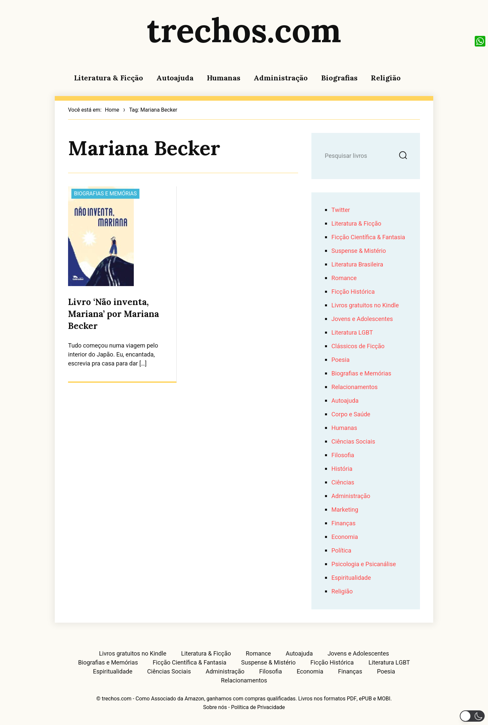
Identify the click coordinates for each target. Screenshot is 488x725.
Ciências (342, 482)
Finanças (343, 523)
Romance (344, 278)
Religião (386, 77)
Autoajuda (175, 77)
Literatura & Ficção (108, 77)
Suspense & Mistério (358, 251)
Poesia (340, 360)
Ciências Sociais (353, 441)
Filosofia (342, 455)
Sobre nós (215, 707)
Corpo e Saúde (350, 414)
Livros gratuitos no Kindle (365, 305)
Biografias (339, 77)
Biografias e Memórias (105, 194)
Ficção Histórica (352, 291)
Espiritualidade (351, 577)
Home (112, 110)
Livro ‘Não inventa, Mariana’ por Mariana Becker (113, 313)
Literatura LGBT (352, 332)
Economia (344, 537)
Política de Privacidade (258, 707)
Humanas (223, 77)
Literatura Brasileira (357, 264)
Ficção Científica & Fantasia (368, 237)
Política (341, 550)
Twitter (340, 210)
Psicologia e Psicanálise (363, 564)
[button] (472, 716)
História (341, 469)
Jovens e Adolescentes (362, 319)
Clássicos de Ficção (357, 346)
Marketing (344, 509)
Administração (281, 77)
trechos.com (244, 30)
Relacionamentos (354, 387)
